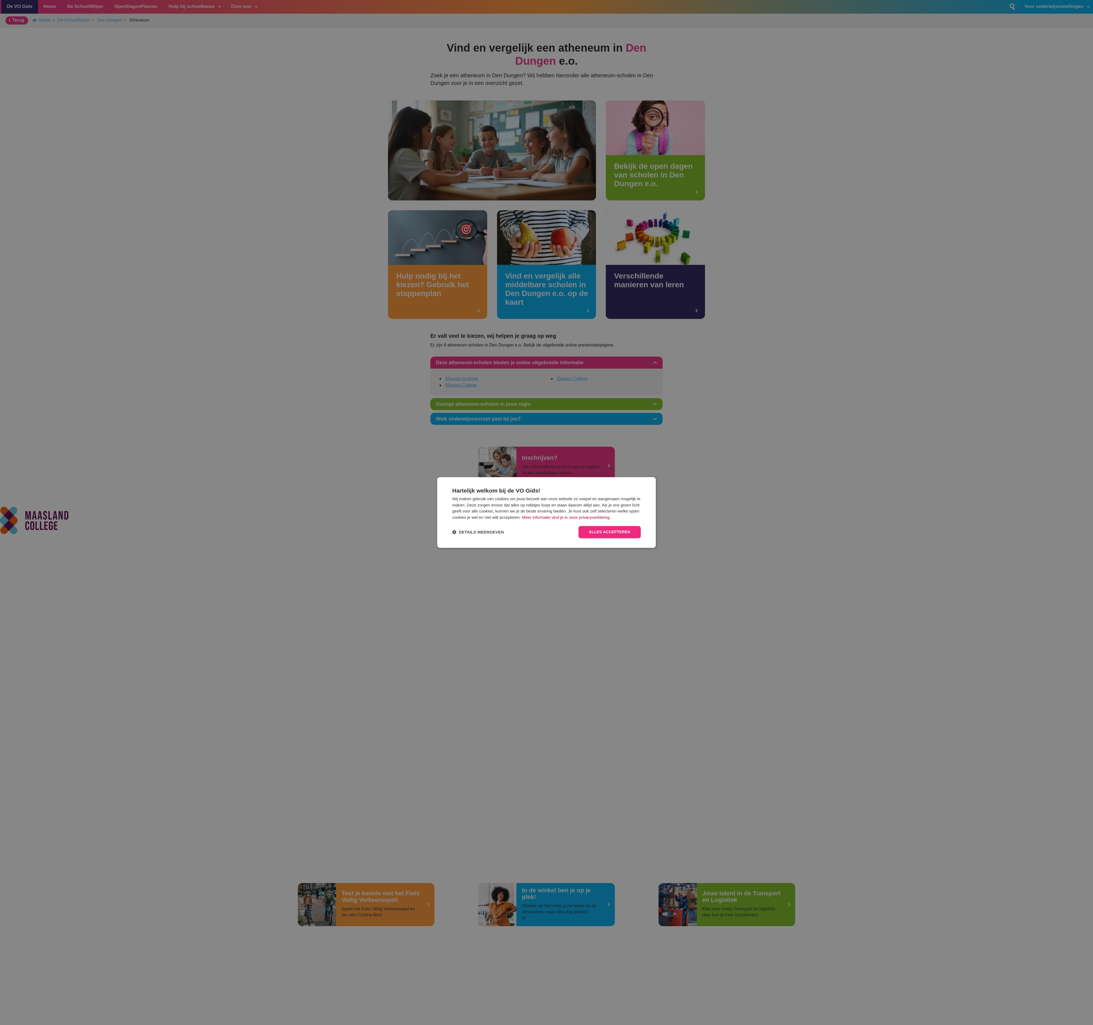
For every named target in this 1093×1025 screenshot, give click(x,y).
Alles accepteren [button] (609, 532)
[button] (478, 532)
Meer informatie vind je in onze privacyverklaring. (566, 517)
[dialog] (546, 512)
